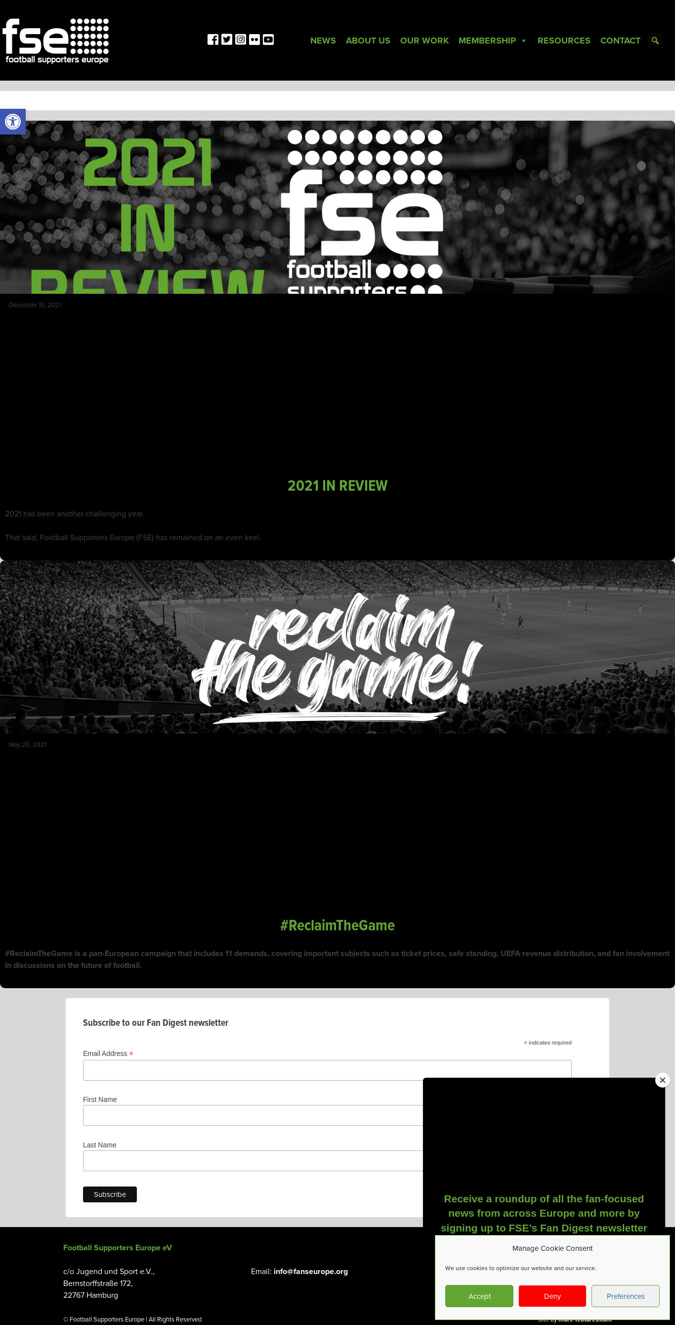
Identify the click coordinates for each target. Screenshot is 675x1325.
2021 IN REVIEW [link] (338, 486)
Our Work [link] (424, 40)
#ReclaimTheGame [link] (337, 926)
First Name (100, 1099)
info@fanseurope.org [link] (311, 1272)
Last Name (100, 1145)
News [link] (323, 40)
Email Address (108, 1053)
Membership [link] (493, 40)
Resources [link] (564, 40)
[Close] (662, 1080)
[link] (13, 122)
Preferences (626, 1296)
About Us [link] (368, 40)
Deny (552, 1296)
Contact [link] (620, 40)
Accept (479, 1296)
